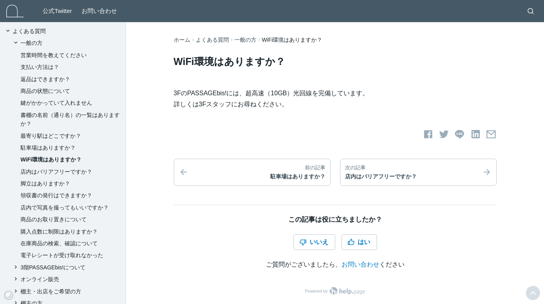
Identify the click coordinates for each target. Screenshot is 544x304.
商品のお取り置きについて (53, 219)
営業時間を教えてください (53, 55)
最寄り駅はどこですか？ (50, 136)
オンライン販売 (39, 279)
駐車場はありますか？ (48, 148)
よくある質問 (212, 40)
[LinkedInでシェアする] (475, 134)
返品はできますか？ (45, 79)
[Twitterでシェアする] (443, 134)
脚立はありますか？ (45, 183)
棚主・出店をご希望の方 (50, 291)
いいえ (314, 242)
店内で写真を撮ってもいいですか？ (64, 207)
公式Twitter (57, 10)
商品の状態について (45, 91)
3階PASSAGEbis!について (52, 267)
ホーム (182, 40)
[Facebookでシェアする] (428, 134)
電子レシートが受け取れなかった (61, 255)
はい (358, 242)
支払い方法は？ (39, 67)
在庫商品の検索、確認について (59, 243)
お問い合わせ (99, 10)
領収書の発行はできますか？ (56, 195)
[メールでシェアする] (491, 134)
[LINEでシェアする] (459, 134)
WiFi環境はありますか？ (51, 159)
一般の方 (245, 40)
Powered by (335, 291)
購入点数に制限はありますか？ (59, 231)
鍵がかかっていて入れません (56, 103)
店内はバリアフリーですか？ (56, 172)
